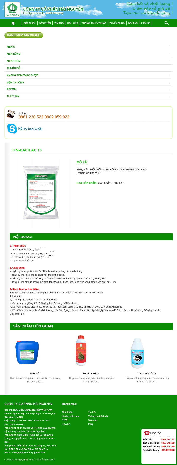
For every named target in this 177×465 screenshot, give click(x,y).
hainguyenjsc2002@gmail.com (28, 452)
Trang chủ (13, 23)
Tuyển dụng (117, 23)
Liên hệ (145, 23)
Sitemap (92, 420)
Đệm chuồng (15, 82)
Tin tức (59, 23)
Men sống (13, 53)
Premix (11, 89)
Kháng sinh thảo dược (22, 75)
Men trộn (13, 61)
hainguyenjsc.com (24, 459)
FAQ (90, 424)
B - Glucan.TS (91, 373)
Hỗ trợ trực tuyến (30, 128)
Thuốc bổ (13, 68)
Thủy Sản (13, 96)
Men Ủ (11, 46)
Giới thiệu (30, 23)
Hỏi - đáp (72, 23)
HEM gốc (35, 373)
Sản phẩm (45, 23)
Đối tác (133, 23)
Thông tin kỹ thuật (94, 23)
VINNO (51, 459)
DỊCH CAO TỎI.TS (147, 373)
